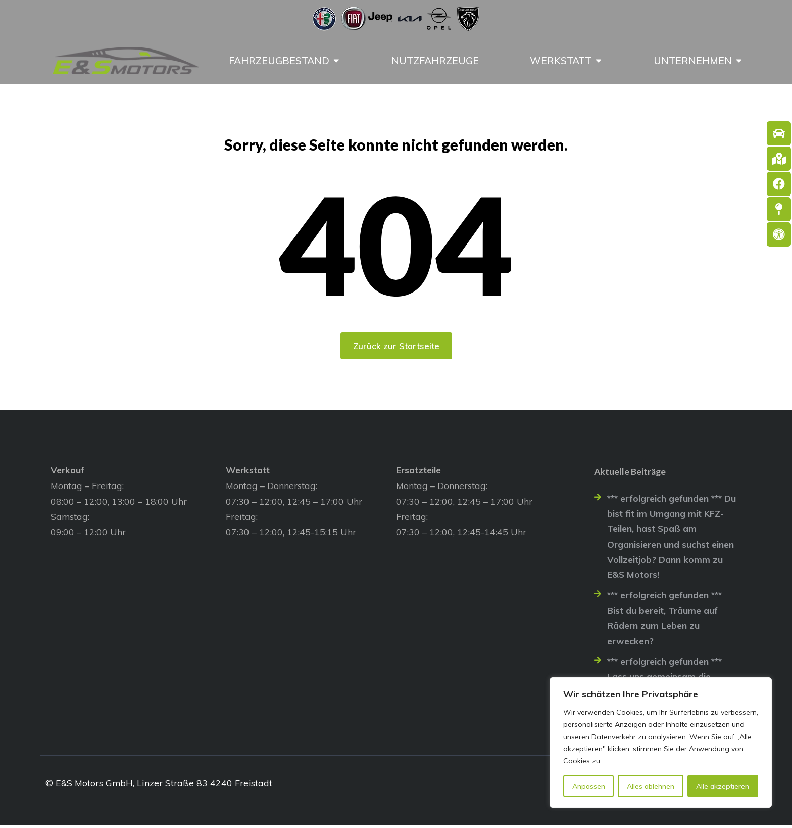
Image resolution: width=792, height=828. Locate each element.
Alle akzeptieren (722, 786)
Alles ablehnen (650, 786)
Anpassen (588, 786)
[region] (661, 742)
